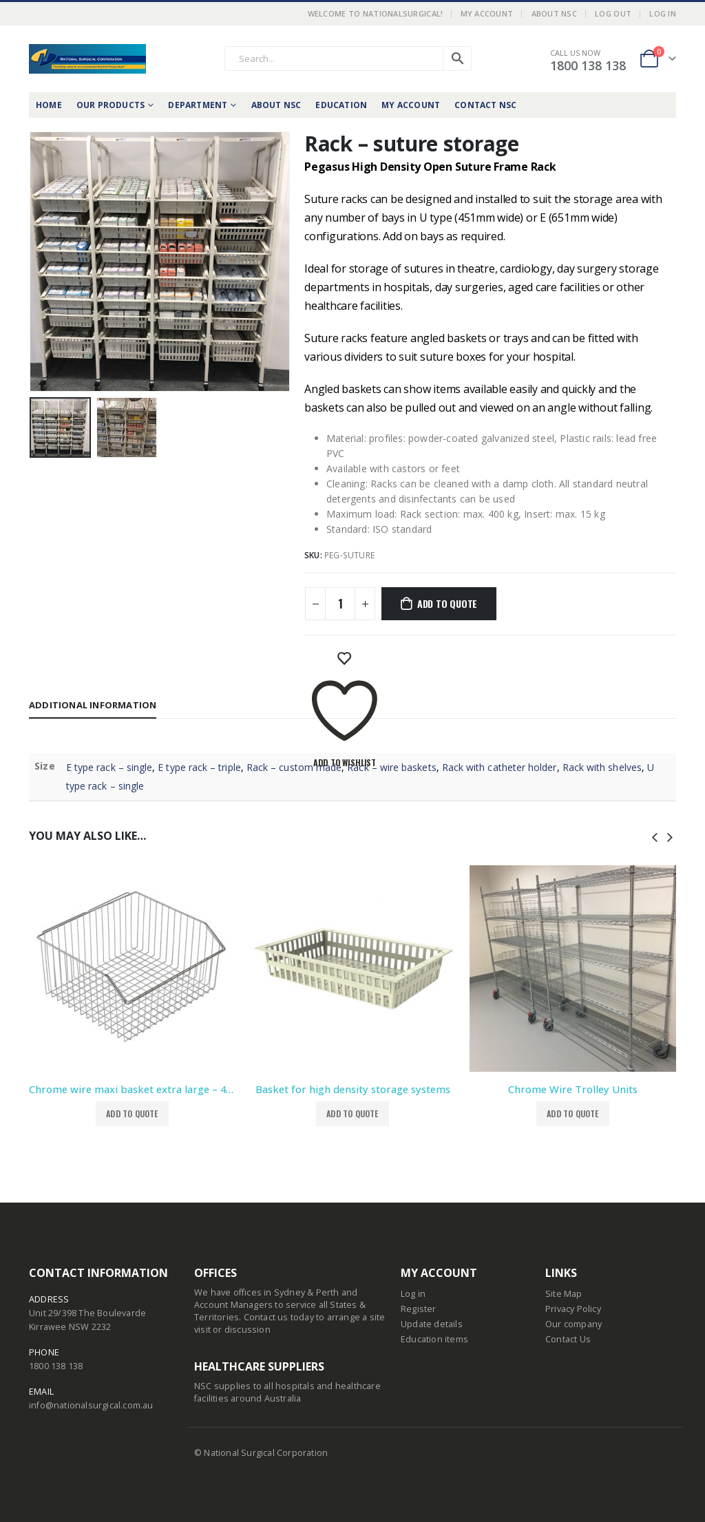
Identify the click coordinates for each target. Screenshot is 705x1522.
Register (418, 1309)
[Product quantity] (340, 603)
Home (49, 105)
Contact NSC (485, 105)
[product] (132, 968)
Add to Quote (447, 603)
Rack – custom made (293, 767)
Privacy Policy (573, 1309)
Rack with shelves (602, 767)
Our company (573, 1324)
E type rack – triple (199, 767)
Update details (432, 1324)
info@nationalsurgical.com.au (91, 1405)
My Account (487, 13)
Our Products (110, 105)
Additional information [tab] (92, 705)
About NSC (554, 13)
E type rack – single (109, 767)
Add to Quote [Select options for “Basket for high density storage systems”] (352, 1113)
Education (341, 105)
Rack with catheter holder (499, 767)
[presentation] (655, 835)
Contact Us (568, 1339)
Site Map (563, 1294)
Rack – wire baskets (391, 767)
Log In (662, 13)
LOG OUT (613, 13)
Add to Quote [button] (132, 1113)
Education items (434, 1339)
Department (197, 105)
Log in (413, 1294)
